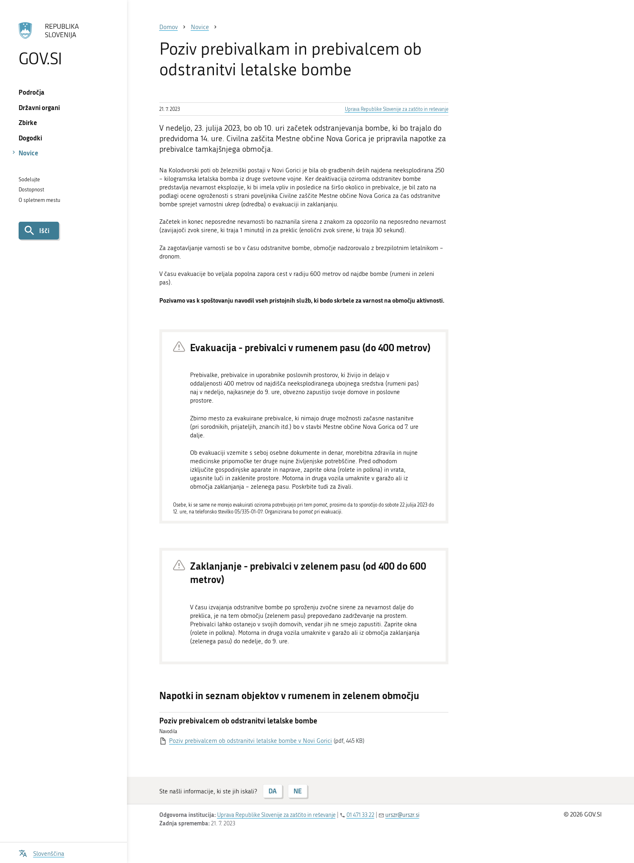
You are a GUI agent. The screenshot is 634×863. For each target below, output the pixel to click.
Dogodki (30, 137)
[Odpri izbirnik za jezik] (41, 852)
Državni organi (39, 107)
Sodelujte (29, 179)
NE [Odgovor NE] (298, 790)
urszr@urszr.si (402, 815)
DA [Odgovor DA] (272, 790)
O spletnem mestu (39, 200)
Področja (31, 92)
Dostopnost (31, 190)
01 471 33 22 (360, 815)
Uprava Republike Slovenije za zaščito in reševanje (396, 109)
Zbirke (28, 122)
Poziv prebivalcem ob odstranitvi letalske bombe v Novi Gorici (250, 740)
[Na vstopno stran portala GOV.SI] (63, 44)
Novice (28, 152)
